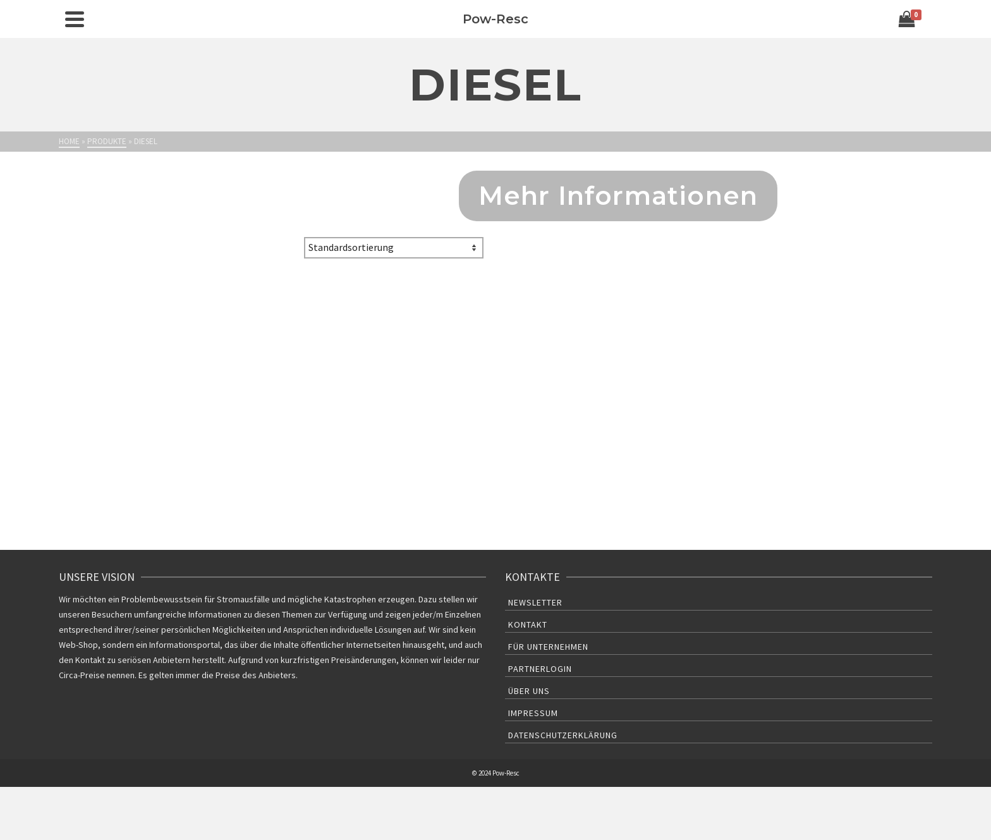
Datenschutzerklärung (562, 735)
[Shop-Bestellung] (393, 248)
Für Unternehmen (548, 646)
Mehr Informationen (618, 195)
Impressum (533, 713)
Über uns (529, 691)
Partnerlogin (540, 668)
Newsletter (535, 602)
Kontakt (527, 624)
